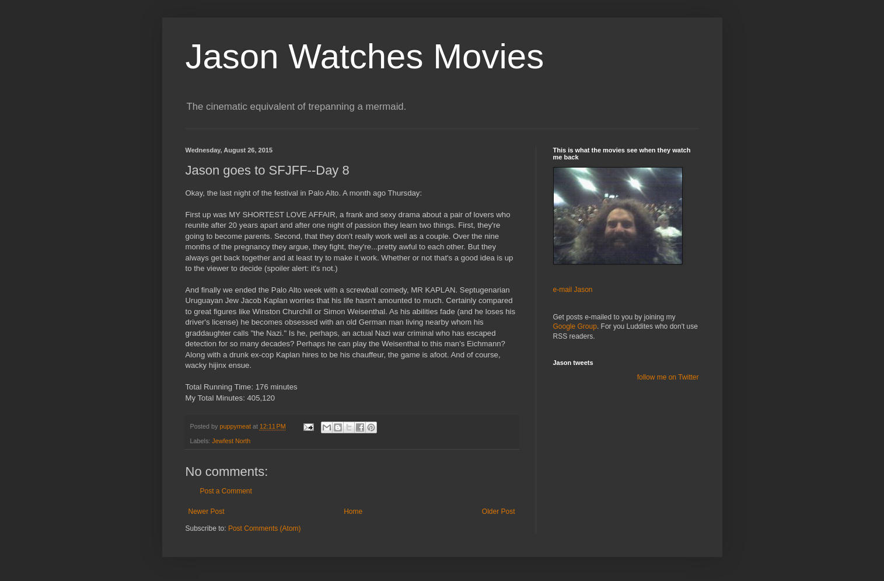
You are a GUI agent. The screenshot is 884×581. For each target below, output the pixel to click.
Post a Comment (226, 491)
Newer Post (206, 511)
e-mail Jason (573, 290)
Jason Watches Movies (365, 56)
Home (353, 511)
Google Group (575, 326)
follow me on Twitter (668, 377)
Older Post (498, 511)
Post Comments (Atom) (264, 528)
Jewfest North (231, 440)
